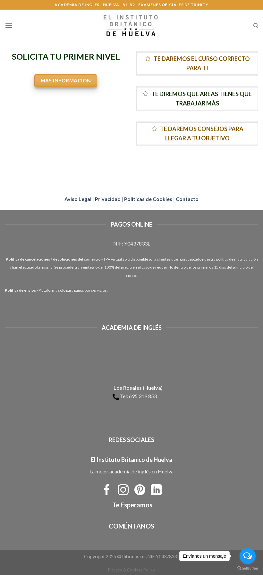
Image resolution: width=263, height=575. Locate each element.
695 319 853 (143, 396)
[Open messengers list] (248, 556)
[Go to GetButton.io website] (247, 568)
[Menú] (9, 25)
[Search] (255, 26)
